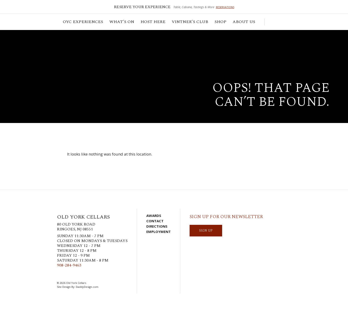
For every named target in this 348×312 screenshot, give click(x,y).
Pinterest (81, 274)
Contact (155, 221)
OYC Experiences (83, 22)
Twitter (67, 274)
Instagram (74, 274)
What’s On (122, 22)
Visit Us (284, 21)
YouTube (95, 274)
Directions (156, 226)
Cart (270, 21)
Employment (158, 231)
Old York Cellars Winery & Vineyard (52, 47)
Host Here (153, 22)
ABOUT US (244, 22)
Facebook (60, 274)
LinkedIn (88, 274)
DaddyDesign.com (87, 287)
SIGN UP (206, 230)
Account (277, 21)
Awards (153, 215)
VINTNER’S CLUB (190, 22)
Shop (221, 22)
